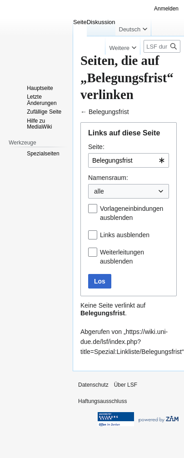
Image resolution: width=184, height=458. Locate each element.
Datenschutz (93, 385)
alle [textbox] (99, 191)
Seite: (96, 146)
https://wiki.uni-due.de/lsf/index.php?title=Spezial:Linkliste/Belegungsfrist (131, 342)
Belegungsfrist (109, 111)
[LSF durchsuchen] (162, 46)
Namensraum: (108, 177)
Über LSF (125, 385)
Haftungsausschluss (102, 401)
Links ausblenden (124, 235)
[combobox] (128, 160)
